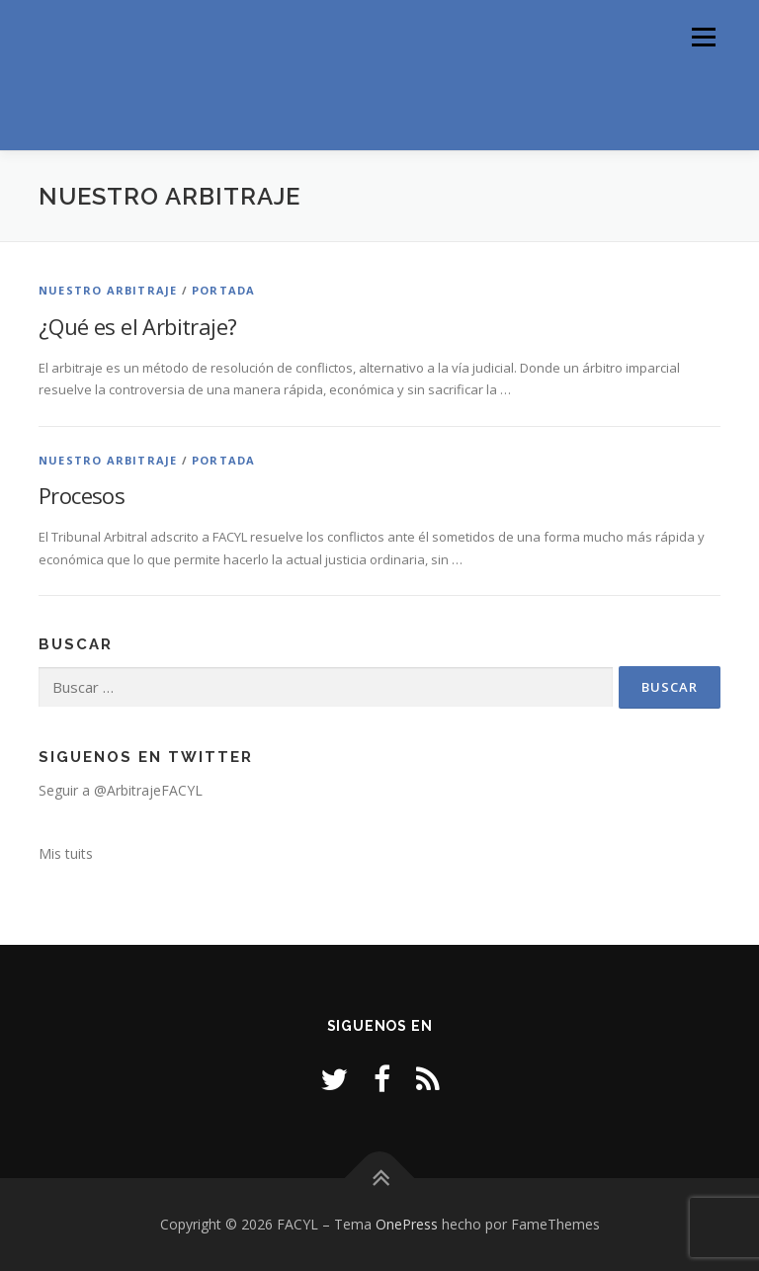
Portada (223, 290)
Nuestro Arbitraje (108, 290)
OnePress (407, 1224)
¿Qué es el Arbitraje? (137, 326)
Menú (703, 36)
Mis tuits (66, 853)
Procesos (82, 495)
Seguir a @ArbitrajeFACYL (121, 790)
